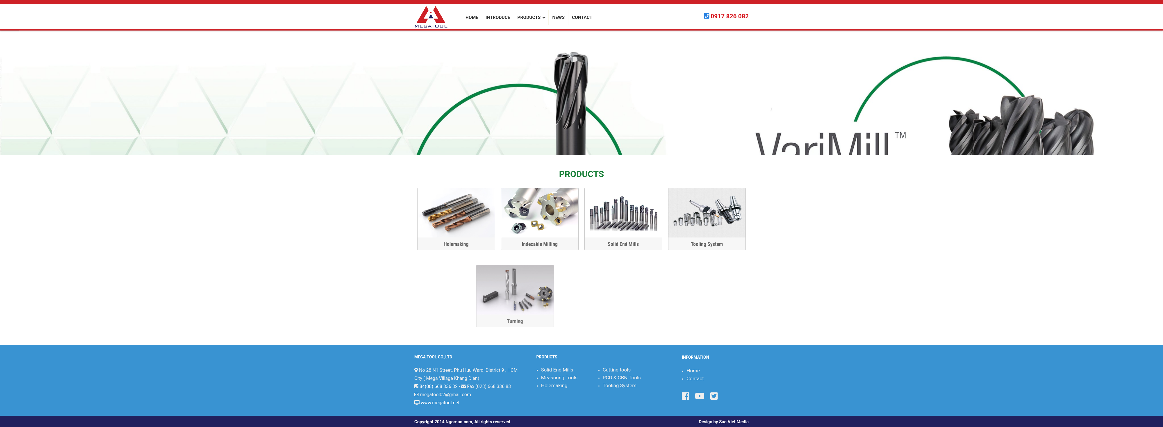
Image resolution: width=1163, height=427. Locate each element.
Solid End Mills (626, 244)
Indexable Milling (543, 244)
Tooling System (710, 244)
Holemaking (458, 244)
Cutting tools (617, 370)
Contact (695, 378)
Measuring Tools (559, 377)
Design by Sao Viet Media (724, 421)
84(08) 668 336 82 (439, 386)
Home (693, 371)
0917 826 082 (730, 16)
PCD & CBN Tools (622, 377)
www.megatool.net (440, 402)
